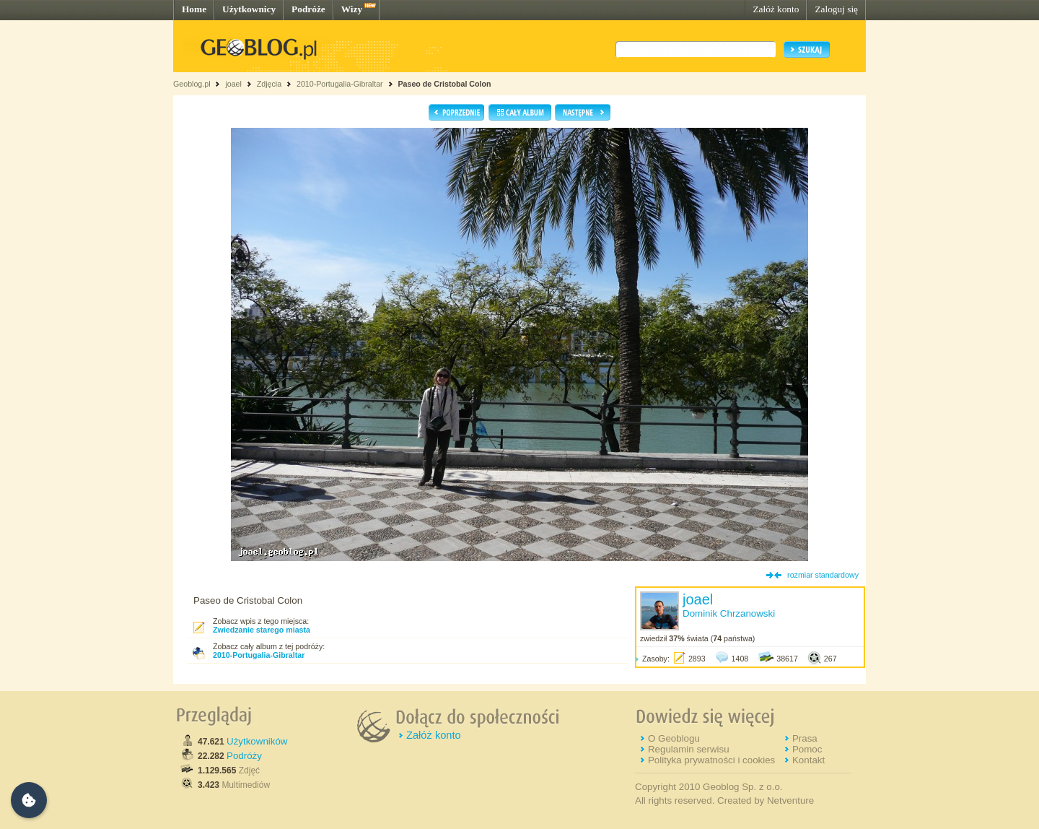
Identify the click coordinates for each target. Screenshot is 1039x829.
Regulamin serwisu (688, 749)
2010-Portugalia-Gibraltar (340, 83)
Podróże (308, 9)
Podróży (244, 755)
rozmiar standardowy (823, 574)
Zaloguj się (836, 9)
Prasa (804, 738)
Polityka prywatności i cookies (711, 760)
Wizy (351, 9)
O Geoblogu (674, 738)
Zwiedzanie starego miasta (261, 629)
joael (233, 83)
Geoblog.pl (192, 83)
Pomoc (807, 749)
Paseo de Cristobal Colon (444, 83)
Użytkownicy (249, 9)
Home (194, 9)
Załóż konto (776, 9)
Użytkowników (257, 741)
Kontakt (808, 760)
